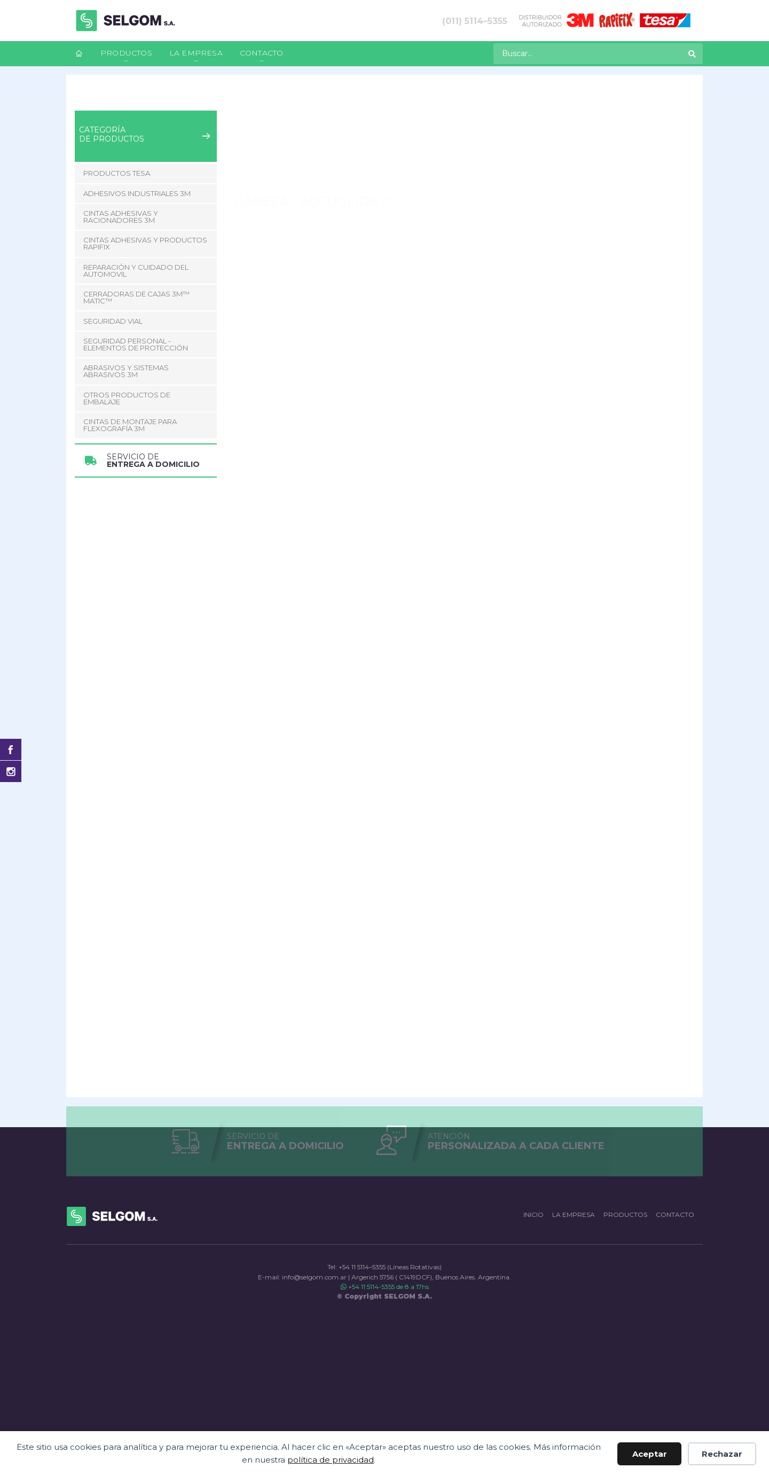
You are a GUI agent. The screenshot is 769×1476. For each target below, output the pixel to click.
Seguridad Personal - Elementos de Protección (135, 344)
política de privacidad (330, 1460)
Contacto (262, 53)
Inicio (83, 96)
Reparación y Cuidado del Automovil (136, 270)
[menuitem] (79, 53)
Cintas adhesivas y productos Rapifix (145, 243)
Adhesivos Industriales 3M (137, 193)
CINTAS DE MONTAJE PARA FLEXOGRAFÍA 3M (130, 425)
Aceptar (649, 1454)
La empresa (196, 53)
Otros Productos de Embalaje (126, 398)
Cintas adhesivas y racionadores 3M (120, 216)
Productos (126, 53)
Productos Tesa (116, 173)
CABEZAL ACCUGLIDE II (325, 96)
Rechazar (722, 1454)
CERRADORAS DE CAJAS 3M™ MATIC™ (216, 96)
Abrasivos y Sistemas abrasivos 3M (126, 371)
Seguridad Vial (113, 321)
